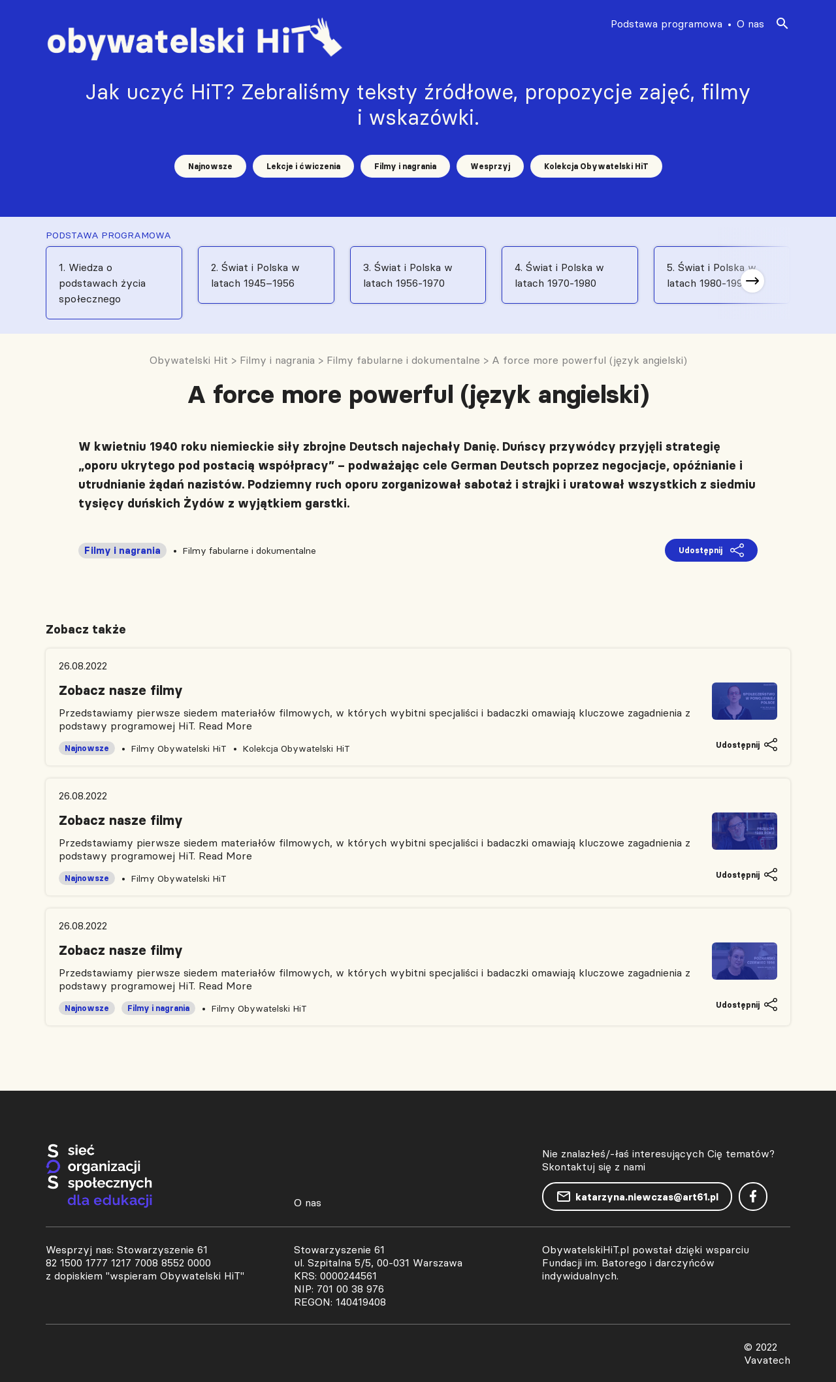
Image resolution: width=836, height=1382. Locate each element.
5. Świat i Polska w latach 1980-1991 (711, 275)
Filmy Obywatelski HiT (179, 748)
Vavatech (767, 1359)
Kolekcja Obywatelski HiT (596, 166)
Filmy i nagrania (405, 166)
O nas (750, 23)
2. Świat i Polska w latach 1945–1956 (255, 275)
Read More (225, 725)
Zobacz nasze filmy (121, 690)
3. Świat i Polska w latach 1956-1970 (408, 275)
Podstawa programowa (666, 23)
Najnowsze (210, 166)
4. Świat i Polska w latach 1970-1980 (559, 275)
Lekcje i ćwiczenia (303, 166)
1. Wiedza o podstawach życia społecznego (102, 283)
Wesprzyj (490, 166)
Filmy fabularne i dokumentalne (249, 550)
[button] (752, 281)
